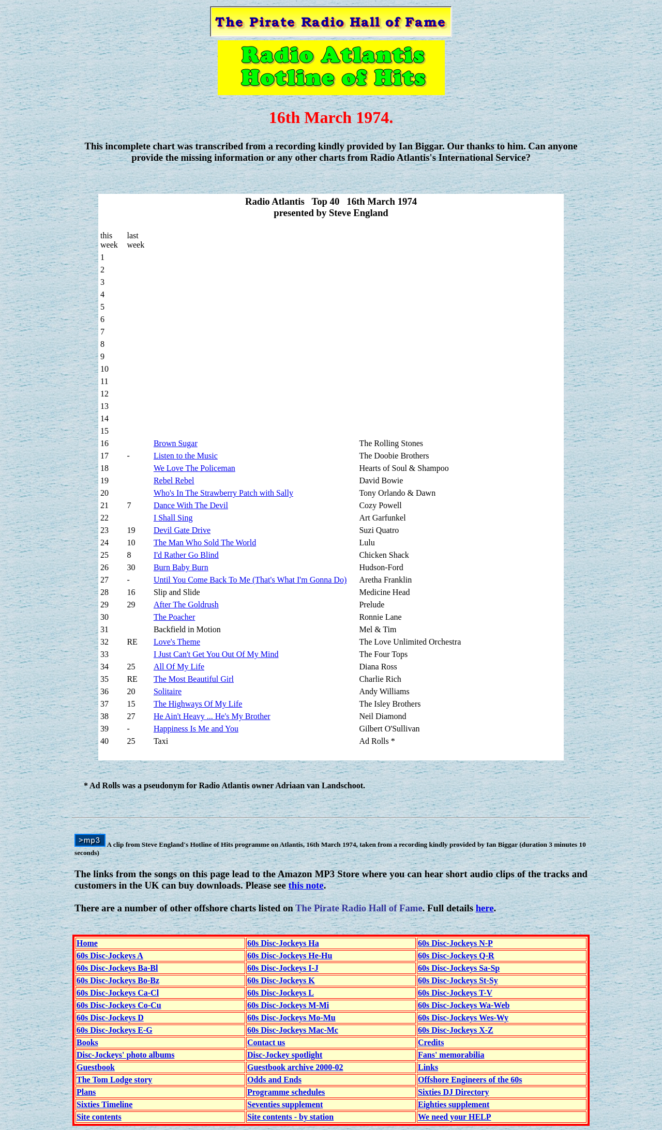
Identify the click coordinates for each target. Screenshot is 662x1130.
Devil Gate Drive (182, 530)
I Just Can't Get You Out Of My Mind (216, 654)
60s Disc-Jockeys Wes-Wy (463, 1017)
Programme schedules (286, 1092)
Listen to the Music (186, 455)
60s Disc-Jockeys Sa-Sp (459, 968)
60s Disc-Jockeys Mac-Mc (292, 1030)
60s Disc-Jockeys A (110, 955)
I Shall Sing (173, 517)
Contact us (266, 1042)
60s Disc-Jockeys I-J (283, 968)
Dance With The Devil (191, 505)
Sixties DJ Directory (453, 1092)
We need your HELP (454, 1116)
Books (87, 1042)
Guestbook (96, 1067)
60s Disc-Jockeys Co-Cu (119, 1005)
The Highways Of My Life (198, 703)
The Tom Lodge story (114, 1079)
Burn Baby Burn (181, 567)
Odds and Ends (274, 1079)
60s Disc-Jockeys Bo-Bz (118, 980)
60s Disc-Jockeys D (110, 1017)
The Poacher (174, 617)
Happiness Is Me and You (196, 728)
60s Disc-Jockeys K (281, 980)
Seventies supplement (285, 1104)
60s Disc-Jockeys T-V (455, 992)
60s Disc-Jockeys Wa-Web (463, 1005)
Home (87, 943)
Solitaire (168, 691)
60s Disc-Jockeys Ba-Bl (117, 968)
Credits (431, 1042)
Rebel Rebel (174, 480)
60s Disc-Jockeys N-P (455, 943)
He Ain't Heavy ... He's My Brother (212, 716)
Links (428, 1067)
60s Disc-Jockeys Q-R (456, 955)
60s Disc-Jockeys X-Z (455, 1030)
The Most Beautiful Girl (194, 679)
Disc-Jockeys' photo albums (125, 1054)
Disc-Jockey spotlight (284, 1054)
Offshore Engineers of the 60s (470, 1079)
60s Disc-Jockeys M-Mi (288, 1005)
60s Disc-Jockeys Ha (283, 943)
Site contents (99, 1116)
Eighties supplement (453, 1104)
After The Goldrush (186, 604)
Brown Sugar (176, 443)
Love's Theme (177, 641)
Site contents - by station (290, 1116)
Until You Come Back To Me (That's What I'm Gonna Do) (250, 579)
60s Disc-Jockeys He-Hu (289, 955)
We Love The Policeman (194, 468)
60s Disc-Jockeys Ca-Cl (118, 992)
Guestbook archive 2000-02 (295, 1067)
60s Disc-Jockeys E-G (115, 1030)
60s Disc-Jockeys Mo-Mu (291, 1017)
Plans (86, 1092)
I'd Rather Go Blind (186, 555)
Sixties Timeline (104, 1104)
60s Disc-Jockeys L (280, 992)
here (485, 908)
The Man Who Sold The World (205, 542)
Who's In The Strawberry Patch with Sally (223, 492)
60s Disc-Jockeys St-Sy (458, 980)
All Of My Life (179, 666)
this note (306, 885)
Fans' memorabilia (451, 1054)
